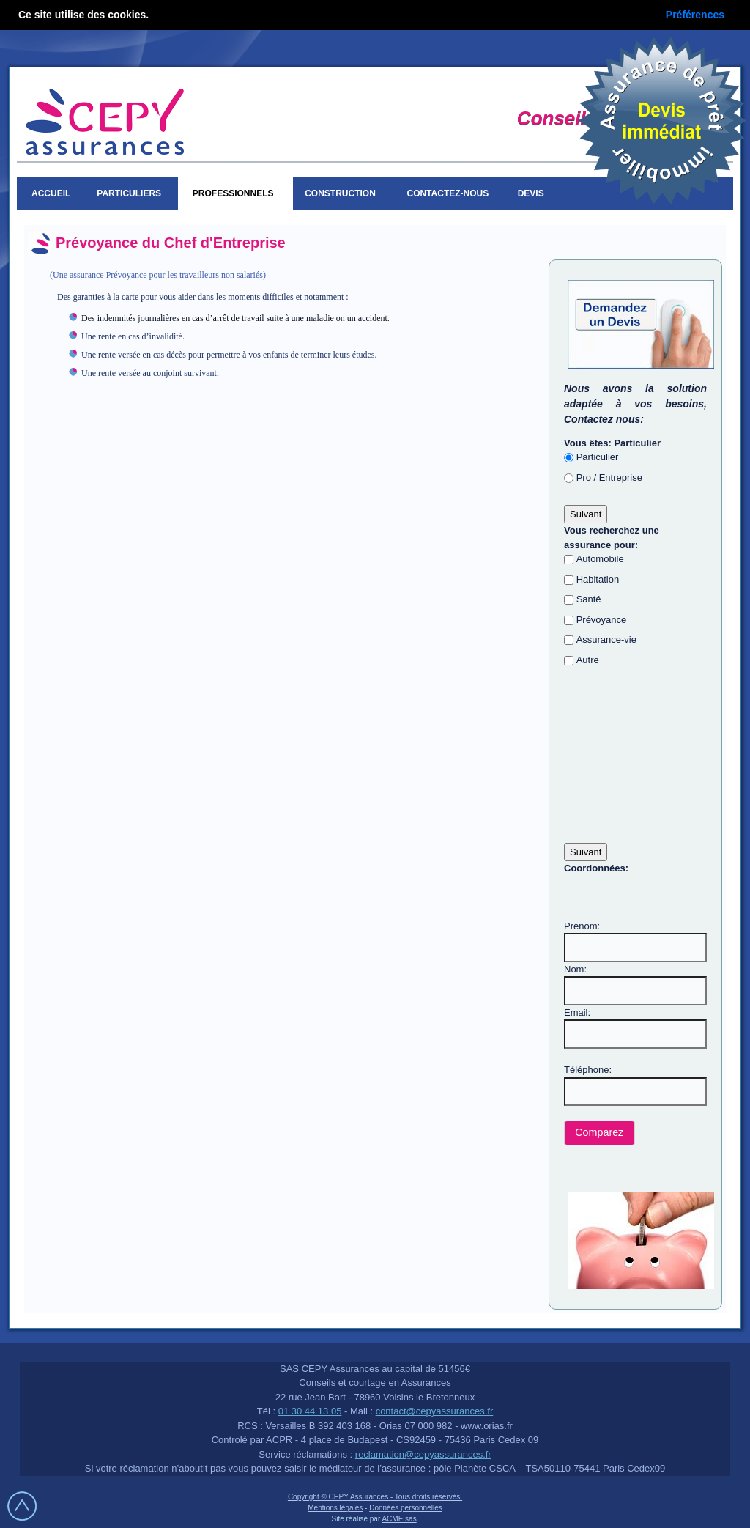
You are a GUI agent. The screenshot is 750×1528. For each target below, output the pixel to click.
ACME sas (399, 1519)
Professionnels (235, 193)
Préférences (695, 15)
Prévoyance (601, 619)
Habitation (598, 579)
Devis (533, 193)
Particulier (597, 456)
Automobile (600, 558)
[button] (599, 1133)
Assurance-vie (606, 639)
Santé (588, 599)
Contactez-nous (448, 193)
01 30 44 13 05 (310, 1411)
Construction (342, 193)
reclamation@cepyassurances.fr (423, 1454)
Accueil (50, 193)
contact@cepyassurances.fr (435, 1411)
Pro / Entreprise (609, 477)
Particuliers (131, 193)
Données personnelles (405, 1508)
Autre (587, 659)
